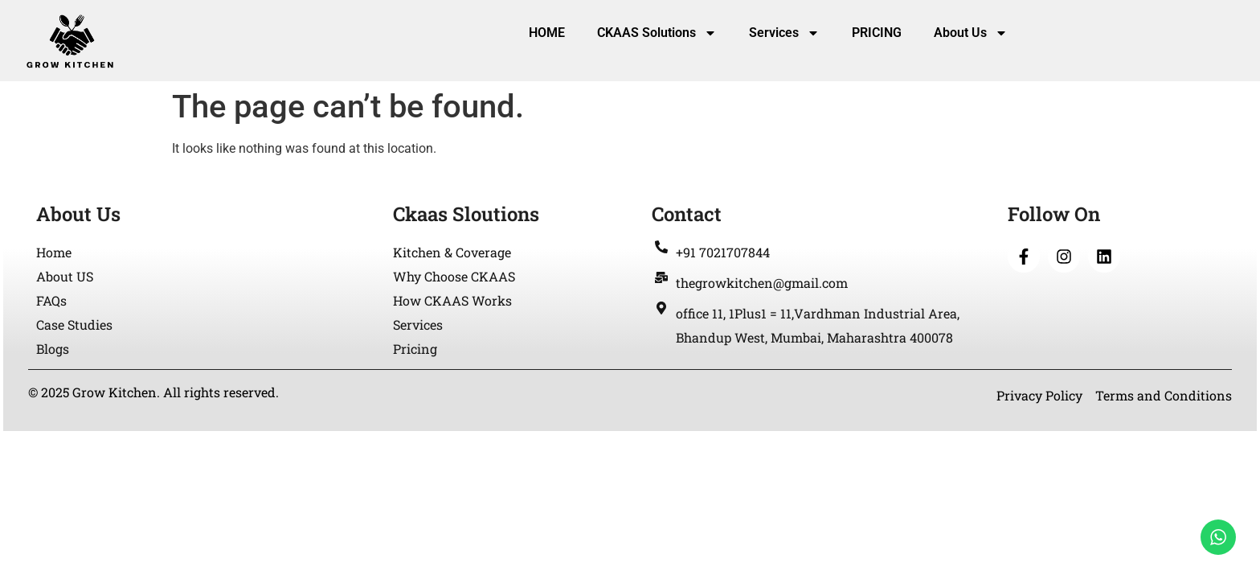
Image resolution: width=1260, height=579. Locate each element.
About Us (971, 32)
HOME (547, 32)
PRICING (877, 32)
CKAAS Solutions (657, 32)
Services (784, 32)
